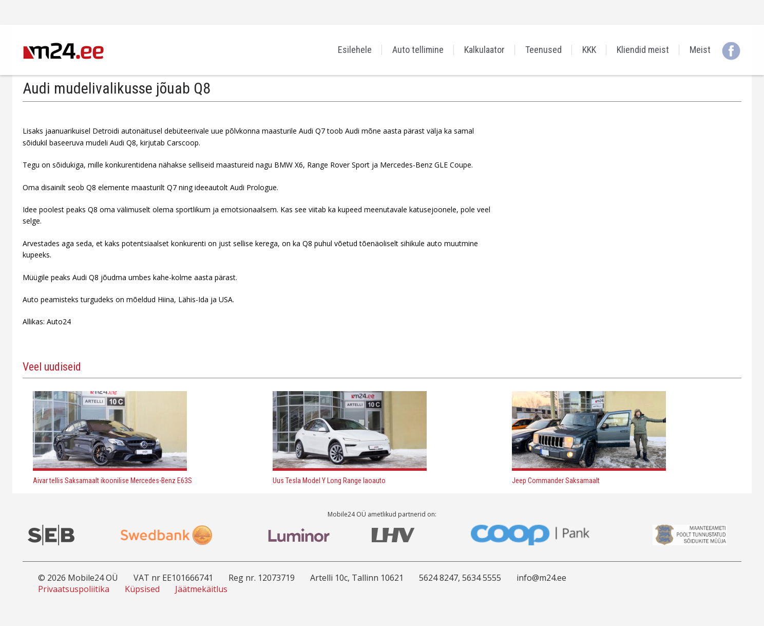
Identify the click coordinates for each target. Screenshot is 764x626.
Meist (700, 49)
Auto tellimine (418, 49)
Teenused (543, 49)
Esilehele (355, 49)
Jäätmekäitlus (201, 589)
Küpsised (142, 589)
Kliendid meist (643, 49)
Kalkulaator (484, 49)
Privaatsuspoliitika (73, 589)
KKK (589, 49)
